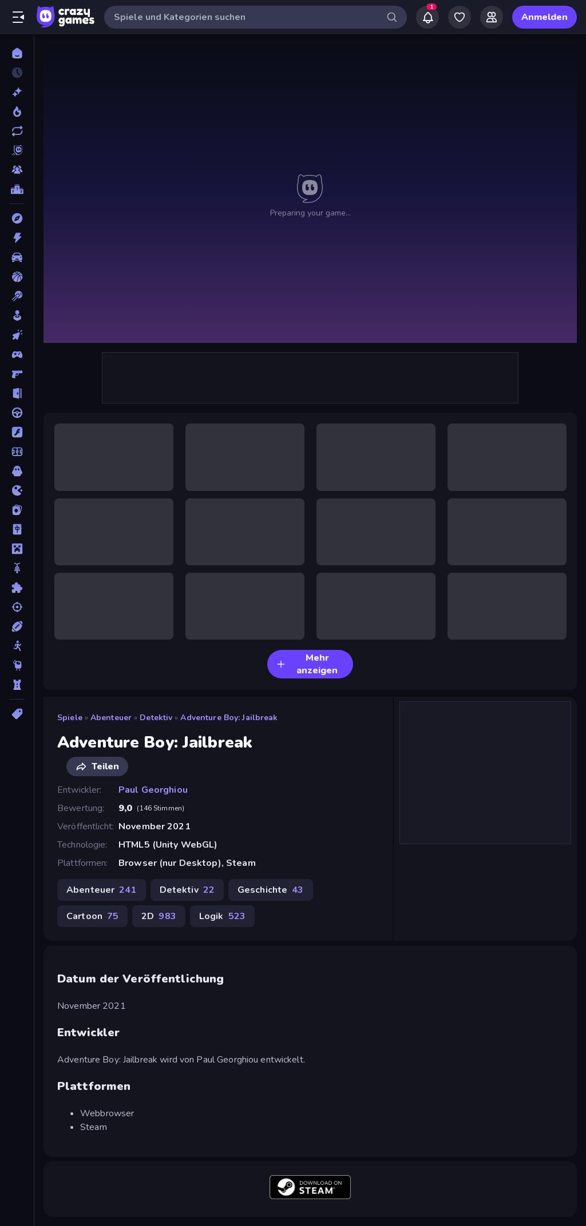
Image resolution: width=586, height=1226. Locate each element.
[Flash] (17, 432)
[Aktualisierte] (17, 131)
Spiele (69, 717)
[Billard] (17, 296)
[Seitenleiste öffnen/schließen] (18, 17)
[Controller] (17, 354)
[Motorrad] (17, 568)
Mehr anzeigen (307, 664)
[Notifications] (427, 17)
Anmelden (544, 17)
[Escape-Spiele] (17, 393)
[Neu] (17, 92)
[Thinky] (17, 665)
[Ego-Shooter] (17, 374)
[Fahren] (17, 412)
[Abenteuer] (17, 218)
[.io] (17, 490)
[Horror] (17, 471)
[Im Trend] (17, 111)
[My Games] (459, 17)
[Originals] (17, 150)
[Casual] (17, 315)
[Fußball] (17, 451)
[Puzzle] (17, 587)
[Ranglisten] (17, 189)
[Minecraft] (17, 548)
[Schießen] (17, 607)
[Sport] (17, 626)
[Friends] (491, 17)
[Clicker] (17, 335)
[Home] (17, 53)
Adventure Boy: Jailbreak (229, 717)
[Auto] (17, 257)
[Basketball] (17, 276)
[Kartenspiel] (17, 510)
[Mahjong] (17, 529)
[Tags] (17, 714)
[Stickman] (17, 646)
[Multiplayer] (17, 169)
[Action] (17, 237)
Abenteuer (111, 717)
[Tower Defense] (17, 684)
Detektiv (156, 717)
